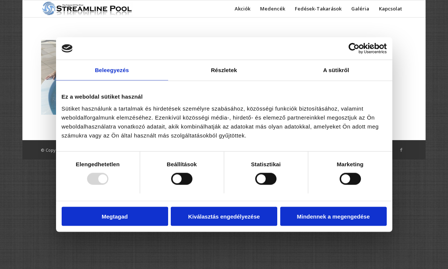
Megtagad (115, 216)
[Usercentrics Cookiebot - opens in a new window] (354, 48)
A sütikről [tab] (336, 70)
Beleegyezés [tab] (112, 70)
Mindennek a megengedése (333, 216)
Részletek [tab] (224, 70)
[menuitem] (242, 8)
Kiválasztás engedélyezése (224, 216)
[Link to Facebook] (401, 149)
